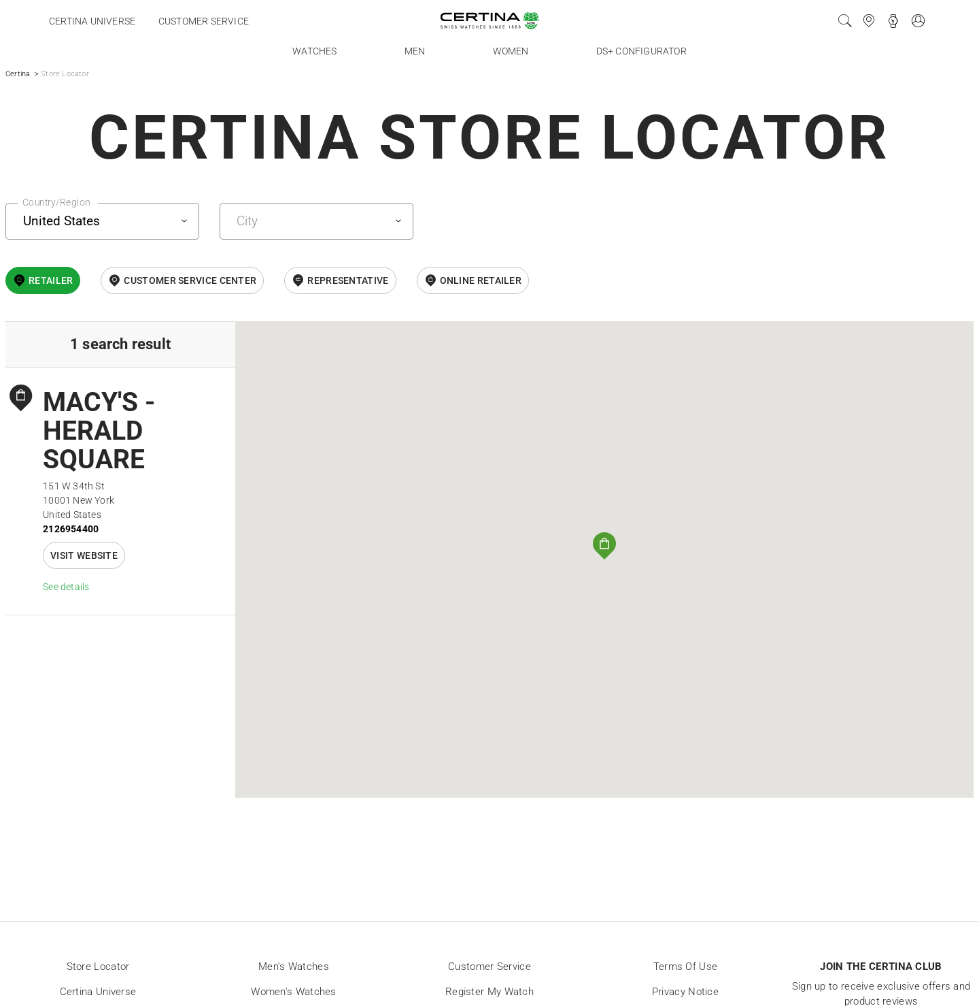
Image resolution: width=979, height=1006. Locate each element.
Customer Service (489, 966)
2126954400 (71, 528)
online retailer (481, 280)
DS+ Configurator (641, 51)
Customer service (203, 21)
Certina (17, 73)
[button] (604, 545)
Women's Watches (294, 992)
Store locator (98, 966)
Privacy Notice (685, 992)
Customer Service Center (190, 280)
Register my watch (489, 992)
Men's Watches (293, 966)
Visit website (84, 555)
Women (511, 51)
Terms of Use (685, 966)
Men (415, 51)
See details (66, 586)
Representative (347, 280)
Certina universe (92, 21)
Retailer (51, 280)
